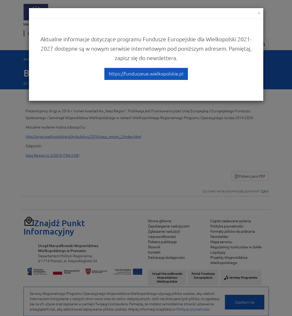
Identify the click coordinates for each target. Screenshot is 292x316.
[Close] (259, 13)
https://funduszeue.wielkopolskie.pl (146, 73)
